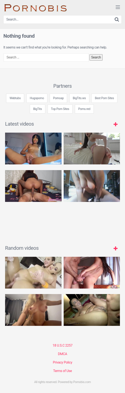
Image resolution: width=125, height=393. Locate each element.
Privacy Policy (62, 362)
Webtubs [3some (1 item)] (15, 98)
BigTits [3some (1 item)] (37, 109)
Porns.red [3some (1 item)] (84, 109)
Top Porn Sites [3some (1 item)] (60, 109)
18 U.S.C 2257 (62, 345)
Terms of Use (62, 371)
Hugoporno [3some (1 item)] (37, 98)
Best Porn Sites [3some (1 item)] (104, 98)
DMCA (62, 354)
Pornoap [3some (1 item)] (58, 98)
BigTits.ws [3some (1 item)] (79, 98)
